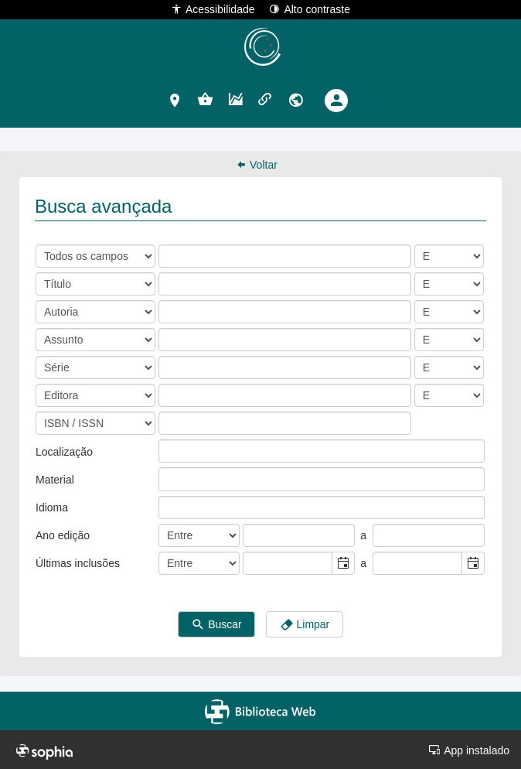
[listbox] (170, 451)
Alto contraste (309, 9)
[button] (175, 99)
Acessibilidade (213, 9)
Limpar (305, 625)
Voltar (257, 165)
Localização (64, 452)
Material (55, 479)
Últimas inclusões (78, 563)
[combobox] (287, 563)
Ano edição (63, 535)
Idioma (52, 507)
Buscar (216, 625)
